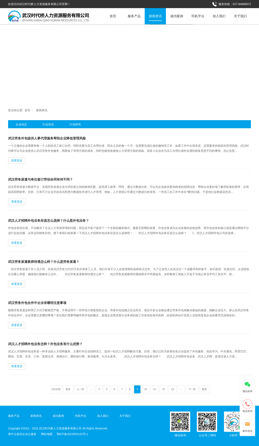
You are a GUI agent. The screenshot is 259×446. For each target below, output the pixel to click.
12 (163, 389)
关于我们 (240, 16)
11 (154, 389)
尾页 (204, 389)
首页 (113, 16)
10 (145, 389)
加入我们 (219, 16)
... (91, 389)
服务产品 (134, 16)
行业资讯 (48, 124)
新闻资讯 (155, 16)
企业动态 (21, 124)
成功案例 (176, 16)
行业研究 (75, 124)
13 (172, 389)
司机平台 (197, 16)
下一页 (192, 389)
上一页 (80, 389)
